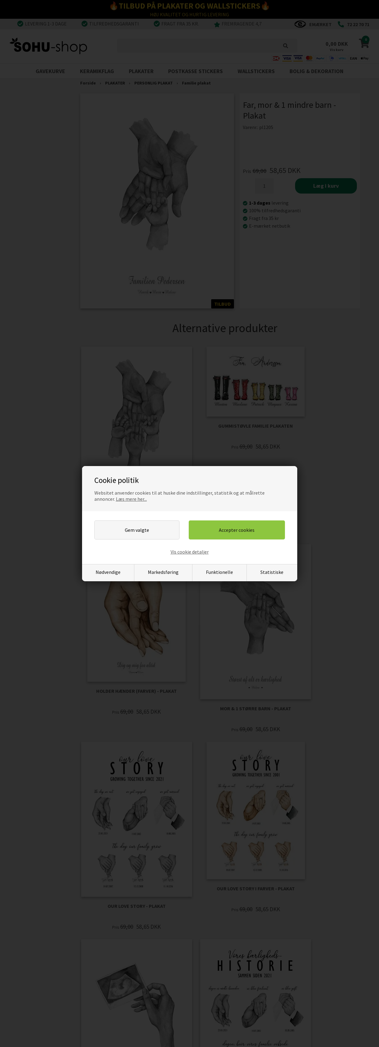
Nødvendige (108, 572)
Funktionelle (219, 572)
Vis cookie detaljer (190, 552)
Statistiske (271, 572)
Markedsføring (163, 572)
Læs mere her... (131, 499)
